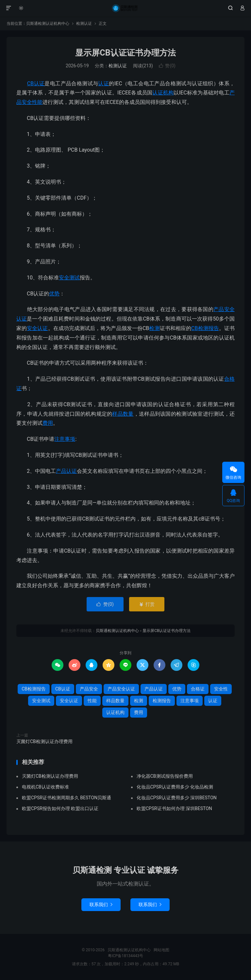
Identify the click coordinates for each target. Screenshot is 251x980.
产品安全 (89, 688)
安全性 (221, 688)
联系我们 (101, 904)
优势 (54, 294)
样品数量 (122, 414)
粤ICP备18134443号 (125, 956)
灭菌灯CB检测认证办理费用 (44, 741)
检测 (154, 328)
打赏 (146, 604)
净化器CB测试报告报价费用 (165, 776)
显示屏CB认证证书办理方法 (125, 53)
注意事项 (64, 439)
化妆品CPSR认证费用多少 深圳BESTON (177, 797)
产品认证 (66, 471)
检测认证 (84, 23)
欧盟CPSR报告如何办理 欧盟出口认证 (60, 808)
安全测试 (69, 277)
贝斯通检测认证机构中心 (125, 8)
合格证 (198, 688)
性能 (37, 102)
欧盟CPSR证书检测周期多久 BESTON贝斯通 (66, 797)
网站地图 (161, 950)
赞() (167, 65)
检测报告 (162, 700)
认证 (103, 83)
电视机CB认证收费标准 (45, 786)
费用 (47, 423)
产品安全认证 (121, 688)
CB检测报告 (205, 328)
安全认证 (37, 328)
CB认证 (36, 83)
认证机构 (163, 93)
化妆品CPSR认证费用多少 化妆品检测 (175, 786)
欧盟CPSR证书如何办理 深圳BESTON (174, 808)
